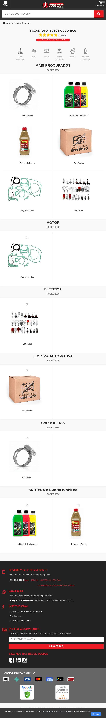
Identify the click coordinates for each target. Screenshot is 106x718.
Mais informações (83, 711)
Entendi (95, 714)
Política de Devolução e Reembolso (26, 611)
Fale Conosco (16, 616)
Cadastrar (56, 646)
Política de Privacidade (20, 620)
